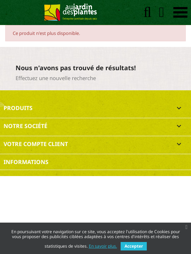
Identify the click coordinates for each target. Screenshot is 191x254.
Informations (26, 162)
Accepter (134, 246)
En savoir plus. (103, 246)
